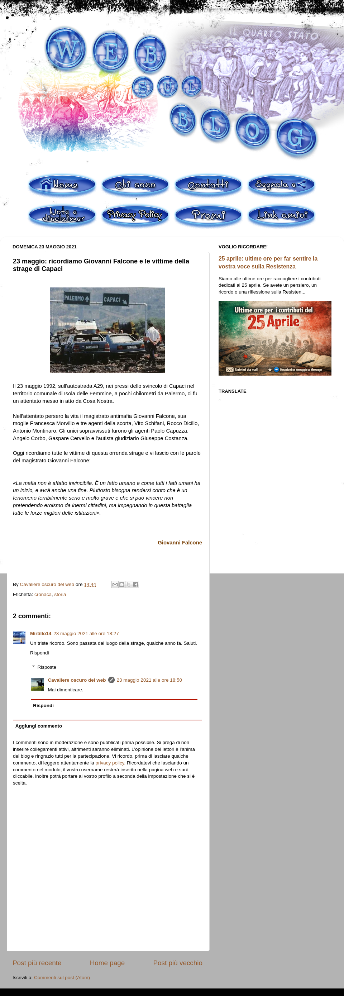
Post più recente (37, 963)
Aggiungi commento (38, 726)
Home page (107, 963)
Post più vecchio (177, 963)
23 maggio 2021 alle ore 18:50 (149, 680)
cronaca (43, 594)
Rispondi (39, 653)
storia (60, 594)
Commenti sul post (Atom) (62, 977)
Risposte (47, 667)
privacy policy (109, 763)
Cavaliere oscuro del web (77, 680)
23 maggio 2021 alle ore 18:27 (86, 633)
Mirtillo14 (40, 633)
